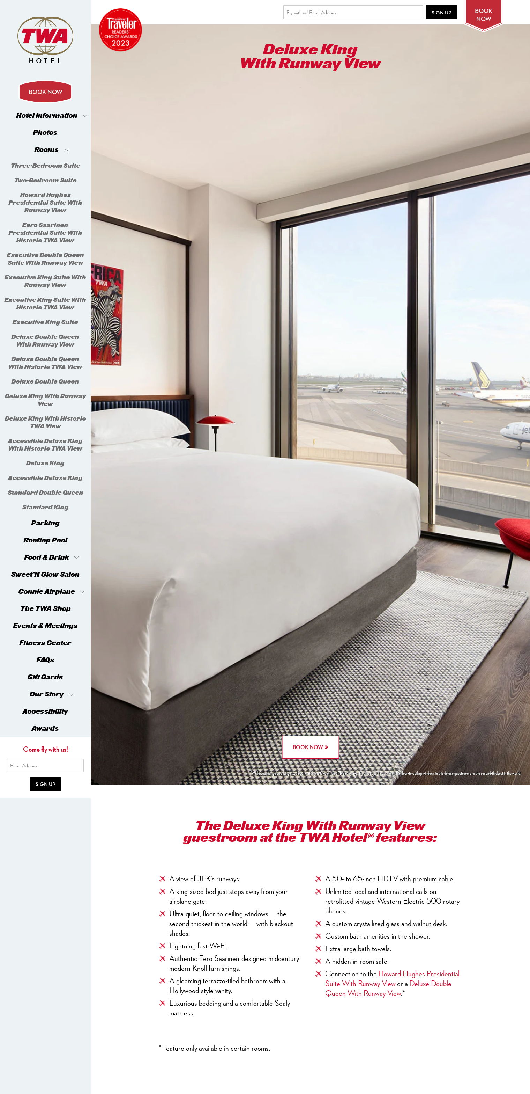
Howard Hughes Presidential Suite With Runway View (45, 202)
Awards (45, 728)
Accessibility (45, 711)
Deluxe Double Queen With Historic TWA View (45, 363)
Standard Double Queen (45, 492)
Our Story (47, 694)
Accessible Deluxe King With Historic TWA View (45, 444)
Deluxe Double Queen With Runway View (45, 340)
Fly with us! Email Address (311, 12)
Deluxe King (45, 463)
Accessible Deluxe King (45, 478)
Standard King (45, 507)
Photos (45, 132)
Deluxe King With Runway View (45, 400)
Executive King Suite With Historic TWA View (45, 303)
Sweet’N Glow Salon (45, 574)
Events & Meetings (45, 625)
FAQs (45, 660)
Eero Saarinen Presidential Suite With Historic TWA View (45, 232)
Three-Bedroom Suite (45, 165)
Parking (45, 523)
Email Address (23, 765)
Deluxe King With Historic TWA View (45, 422)
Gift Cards (45, 677)
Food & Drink (46, 557)
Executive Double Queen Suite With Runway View (45, 259)
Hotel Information (46, 115)
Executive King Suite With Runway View (45, 281)
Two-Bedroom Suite (45, 180)
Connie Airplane (46, 591)
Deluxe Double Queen (45, 381)
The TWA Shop (45, 608)
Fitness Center (45, 643)
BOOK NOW (308, 747)
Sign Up (45, 784)
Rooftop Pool (45, 540)
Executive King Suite (45, 322)
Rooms (47, 149)
